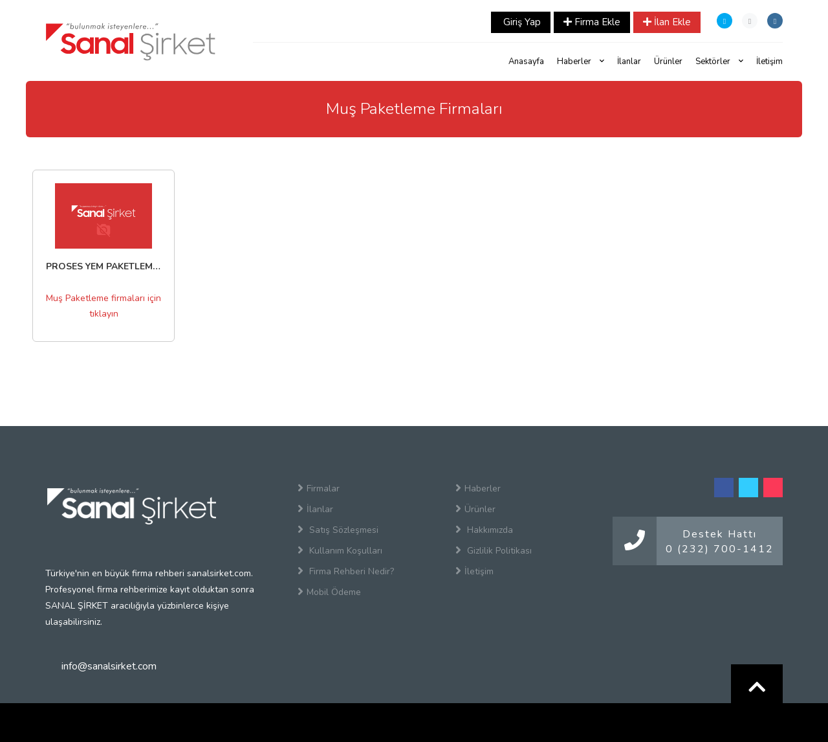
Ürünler (668, 61)
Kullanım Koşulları (340, 550)
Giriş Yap (521, 22)
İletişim (769, 61)
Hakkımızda (484, 529)
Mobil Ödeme (329, 591)
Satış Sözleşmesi (338, 529)
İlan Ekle (667, 22)
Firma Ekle (591, 22)
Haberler (580, 61)
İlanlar (629, 61)
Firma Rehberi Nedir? (346, 571)
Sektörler (719, 61)
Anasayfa (526, 61)
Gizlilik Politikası (493, 550)
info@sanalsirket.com (109, 666)
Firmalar (319, 488)
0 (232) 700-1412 (720, 549)
